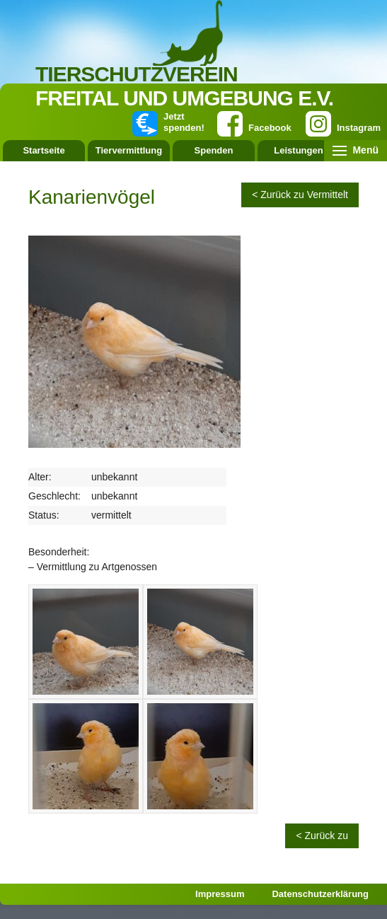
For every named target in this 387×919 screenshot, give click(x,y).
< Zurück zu (322, 835)
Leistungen (298, 150)
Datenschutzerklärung (320, 894)
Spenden (214, 150)
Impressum (219, 894)
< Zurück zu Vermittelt (300, 194)
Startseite (43, 150)
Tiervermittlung (129, 150)
